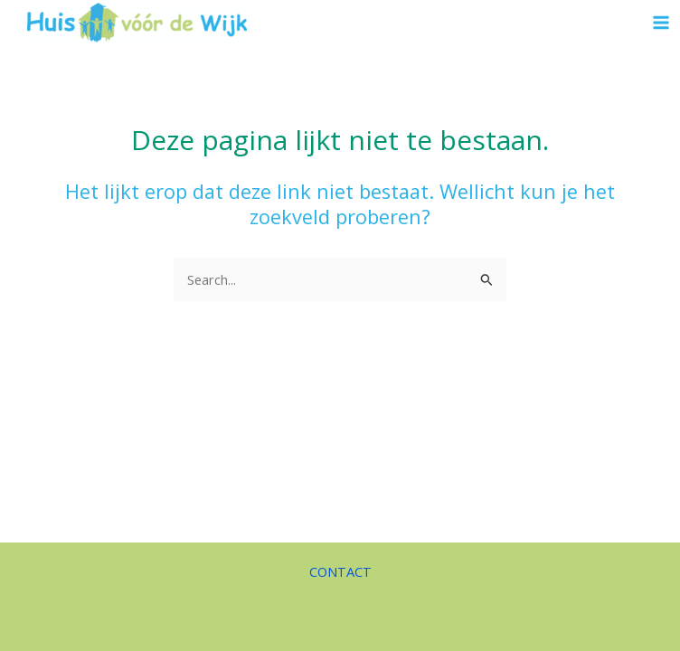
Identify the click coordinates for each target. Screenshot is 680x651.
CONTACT (340, 571)
